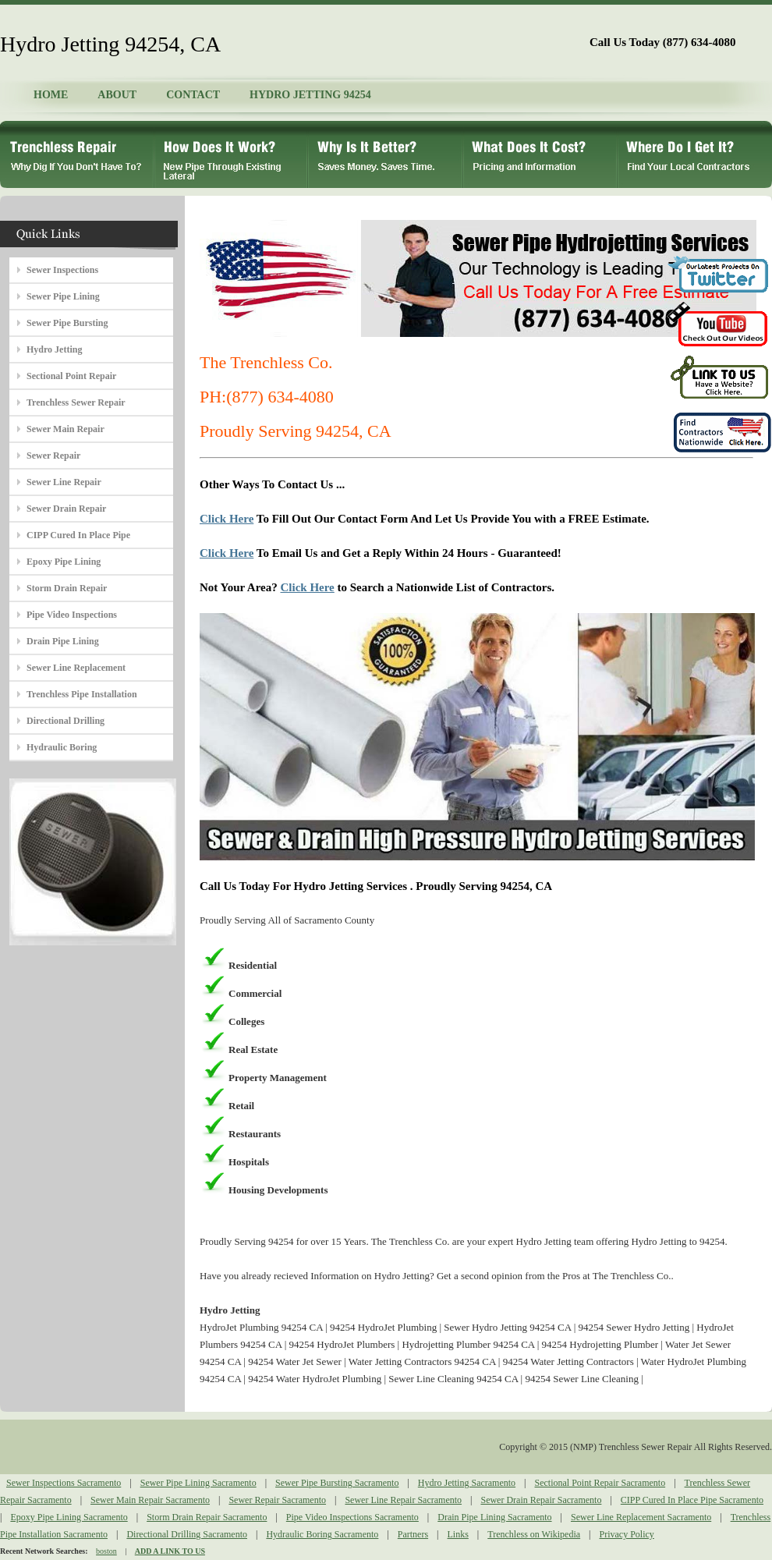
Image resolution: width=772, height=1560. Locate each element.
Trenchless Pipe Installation (82, 694)
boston (106, 1551)
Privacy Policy (627, 1534)
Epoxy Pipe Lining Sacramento (68, 1517)
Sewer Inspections (62, 269)
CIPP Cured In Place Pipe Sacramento (692, 1499)
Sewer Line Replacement (76, 667)
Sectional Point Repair (71, 375)
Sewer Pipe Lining (63, 296)
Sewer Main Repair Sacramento (150, 1499)
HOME (51, 95)
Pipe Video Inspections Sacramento (352, 1517)
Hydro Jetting (54, 349)
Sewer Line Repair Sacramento (403, 1499)
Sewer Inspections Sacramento (63, 1482)
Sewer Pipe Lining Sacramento (198, 1482)
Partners (413, 1534)
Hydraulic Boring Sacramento (322, 1534)
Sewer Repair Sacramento (277, 1499)
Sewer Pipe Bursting (67, 322)
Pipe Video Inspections (72, 614)
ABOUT (116, 95)
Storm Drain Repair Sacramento (207, 1517)
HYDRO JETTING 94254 (310, 95)
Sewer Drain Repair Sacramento (540, 1499)
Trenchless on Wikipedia (533, 1534)
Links (458, 1534)
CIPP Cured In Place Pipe (78, 535)
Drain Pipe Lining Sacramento (494, 1517)
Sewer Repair (53, 455)
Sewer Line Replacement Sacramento (641, 1517)
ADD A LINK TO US (170, 1551)
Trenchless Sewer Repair (76, 402)
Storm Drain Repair (67, 588)
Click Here (226, 518)
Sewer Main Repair (65, 429)
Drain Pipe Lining (63, 641)
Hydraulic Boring (62, 747)
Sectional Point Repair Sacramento (600, 1482)
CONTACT (193, 95)
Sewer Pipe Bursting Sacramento (336, 1482)
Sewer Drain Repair (66, 508)
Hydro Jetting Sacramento (466, 1482)
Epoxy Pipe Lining (64, 561)
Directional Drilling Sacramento (186, 1534)
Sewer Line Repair (64, 482)
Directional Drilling (65, 720)
